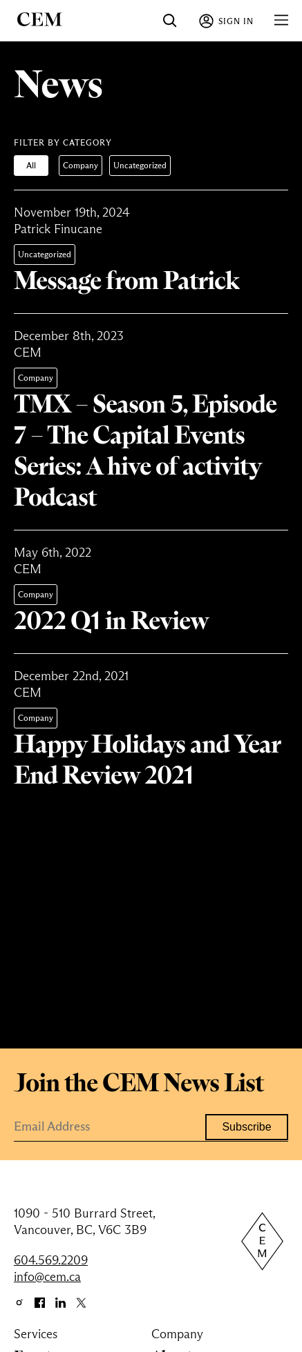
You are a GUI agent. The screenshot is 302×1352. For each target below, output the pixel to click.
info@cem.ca (47, 1276)
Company (80, 165)
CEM (27, 352)
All (31, 165)
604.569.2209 (51, 1260)
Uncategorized (140, 165)
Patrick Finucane (58, 229)
